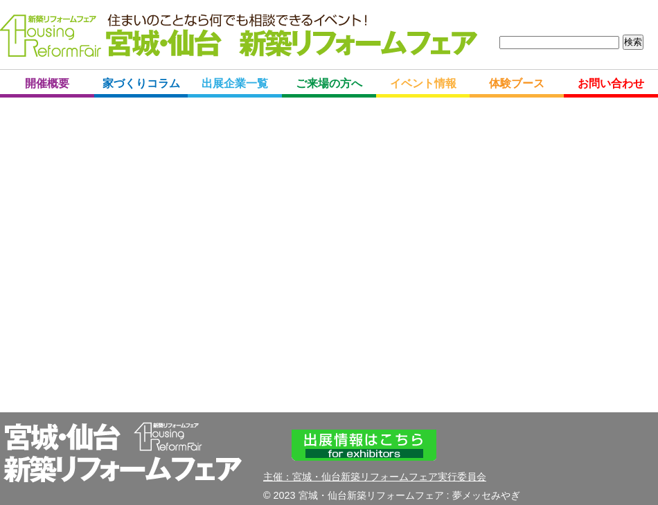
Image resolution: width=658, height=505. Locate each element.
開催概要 (47, 83)
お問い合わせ (611, 83)
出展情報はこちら (363, 445)
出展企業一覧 (235, 83)
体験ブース (516, 83)
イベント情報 (423, 83)
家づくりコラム (141, 83)
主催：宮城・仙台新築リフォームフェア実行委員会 (374, 476)
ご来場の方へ (329, 83)
